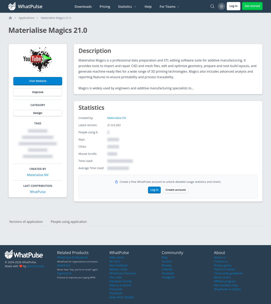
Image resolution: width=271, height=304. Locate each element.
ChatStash (115, 293)
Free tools (115, 289)
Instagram (168, 277)
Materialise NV (37, 175)
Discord (167, 261)
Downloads (83, 6)
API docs (114, 261)
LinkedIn (167, 269)
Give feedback (118, 265)
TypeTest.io (64, 273)
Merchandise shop (226, 285)
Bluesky (167, 265)
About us (220, 257)
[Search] (212, 6)
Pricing (105, 6)
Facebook (168, 273)
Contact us (221, 261)
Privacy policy (222, 265)
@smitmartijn (36, 266)
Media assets (222, 277)
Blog (164, 257)
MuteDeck (63, 265)
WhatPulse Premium (122, 273)
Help (148, 6)
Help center (116, 257)
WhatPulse (37, 192)
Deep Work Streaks (121, 297)
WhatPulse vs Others (227, 289)
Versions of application (26, 221)
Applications (27, 18)
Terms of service (224, 269)
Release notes (118, 269)
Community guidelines (228, 273)
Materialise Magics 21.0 (56, 18)
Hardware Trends (120, 281)
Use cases (115, 277)
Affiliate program (225, 281)
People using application (69, 221)
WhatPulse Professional (72, 257)
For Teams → (169, 6)
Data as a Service (120, 285)
